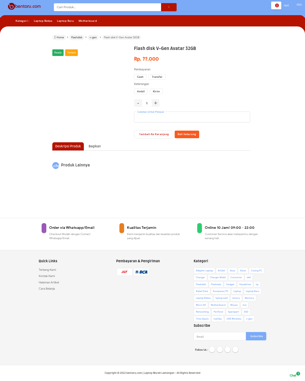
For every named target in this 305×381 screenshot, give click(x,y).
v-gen (249, 319)
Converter (236, 278)
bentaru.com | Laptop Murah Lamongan (150, 373)
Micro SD (201, 305)
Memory (249, 298)
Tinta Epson (202, 319)
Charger (200, 278)
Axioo (243, 271)
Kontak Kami (47, 277)
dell (249, 278)
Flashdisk (201, 285)
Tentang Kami (47, 270)
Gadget (230, 285)
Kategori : (22, 21)
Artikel (221, 271)
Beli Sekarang (195, 134)
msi (244, 305)
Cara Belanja (47, 289)
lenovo (236, 298)
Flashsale (216, 285)
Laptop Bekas (203, 298)
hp (257, 285)
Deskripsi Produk (68, 147)
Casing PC (256, 271)
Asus (232, 271)
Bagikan (95, 147)
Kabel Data (202, 291)
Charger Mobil (218, 278)
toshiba (218, 319)
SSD (246, 312)
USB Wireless (234, 319)
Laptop (237, 291)
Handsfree (245, 285)
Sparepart (233, 312)
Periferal (218, 312)
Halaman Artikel (49, 283)
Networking (202, 312)
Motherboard (218, 305)
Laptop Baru (252, 291)
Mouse (234, 305)
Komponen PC (221, 291)
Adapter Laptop (204, 271)
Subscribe (256, 337)
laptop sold (222, 298)
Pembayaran (142, 69)
